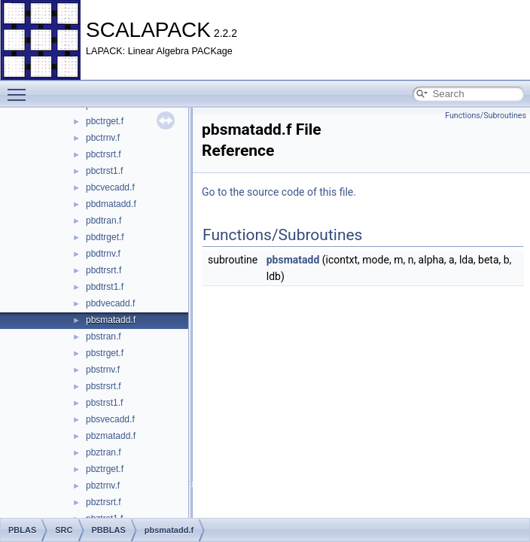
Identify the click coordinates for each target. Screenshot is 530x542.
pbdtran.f (103, 220)
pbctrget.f (104, 121)
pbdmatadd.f (111, 204)
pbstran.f (103, 336)
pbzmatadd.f (111, 436)
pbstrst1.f (104, 402)
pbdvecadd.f (110, 303)
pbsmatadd (293, 260)
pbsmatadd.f (111, 320)
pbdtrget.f (105, 237)
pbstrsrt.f (103, 386)
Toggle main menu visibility (20, 88)
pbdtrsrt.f (103, 270)
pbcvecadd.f (110, 187)
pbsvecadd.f (110, 419)
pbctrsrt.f (103, 154)
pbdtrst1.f (104, 287)
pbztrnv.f (103, 485)
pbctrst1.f (104, 171)
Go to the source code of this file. (279, 192)
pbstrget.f (104, 353)
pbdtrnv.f (103, 253)
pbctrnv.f (103, 137)
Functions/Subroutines (485, 115)
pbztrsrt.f (103, 502)
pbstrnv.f (103, 369)
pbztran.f (103, 452)
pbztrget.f (104, 469)
